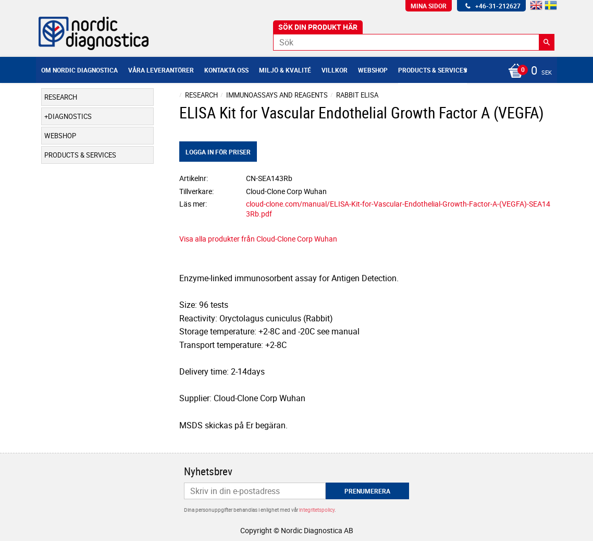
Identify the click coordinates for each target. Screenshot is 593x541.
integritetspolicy (317, 509)
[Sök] (546, 42)
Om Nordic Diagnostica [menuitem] (79, 70)
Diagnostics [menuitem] (70, 116)
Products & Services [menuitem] (432, 70)
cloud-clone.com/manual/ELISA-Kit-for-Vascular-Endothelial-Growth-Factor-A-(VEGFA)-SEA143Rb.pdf (398, 209)
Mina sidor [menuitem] (429, 6)
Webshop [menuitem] (373, 70)
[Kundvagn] (527, 71)
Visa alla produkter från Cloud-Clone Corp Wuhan (258, 239)
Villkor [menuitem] (335, 70)
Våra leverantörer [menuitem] (161, 70)
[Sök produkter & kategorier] (413, 42)
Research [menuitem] (60, 97)
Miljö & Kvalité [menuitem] (285, 70)
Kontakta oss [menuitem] (226, 70)
